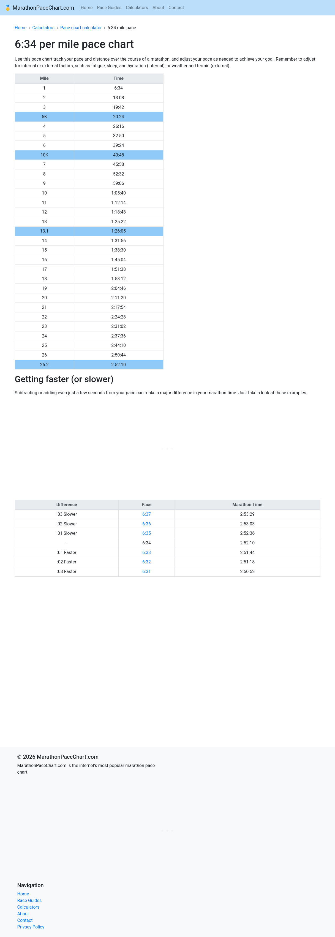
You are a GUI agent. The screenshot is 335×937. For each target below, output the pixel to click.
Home (86, 7)
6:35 (146, 533)
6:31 (146, 571)
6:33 (146, 552)
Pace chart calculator (81, 27)
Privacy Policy (31, 927)
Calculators (137, 7)
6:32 (146, 562)
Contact (176, 7)
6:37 (146, 514)
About (158, 7)
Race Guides (109, 7)
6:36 (146, 523)
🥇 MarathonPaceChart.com (39, 7)
